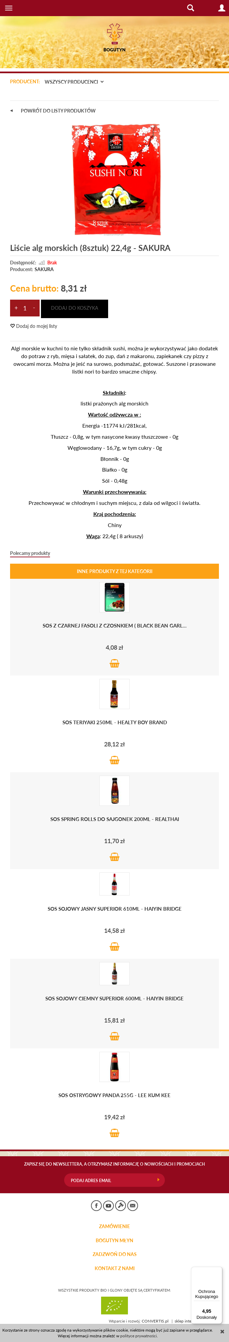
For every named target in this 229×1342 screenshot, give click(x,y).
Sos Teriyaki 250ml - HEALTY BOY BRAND (115, 722)
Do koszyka (114, 663)
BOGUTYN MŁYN (114, 1240)
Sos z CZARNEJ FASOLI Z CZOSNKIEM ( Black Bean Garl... (114, 625)
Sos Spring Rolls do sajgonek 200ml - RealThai (115, 819)
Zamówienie (114, 1226)
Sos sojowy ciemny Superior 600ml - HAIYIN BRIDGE (114, 998)
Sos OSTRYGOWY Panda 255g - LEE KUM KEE (114, 1095)
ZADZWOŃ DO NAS (115, 1254)
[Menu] (218, 1271)
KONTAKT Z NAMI (115, 1268)
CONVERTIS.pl (155, 1321)
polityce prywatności (138, 1335)
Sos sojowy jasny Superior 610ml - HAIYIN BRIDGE (115, 908)
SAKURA (44, 269)
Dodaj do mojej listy (33, 326)
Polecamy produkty (30, 553)
